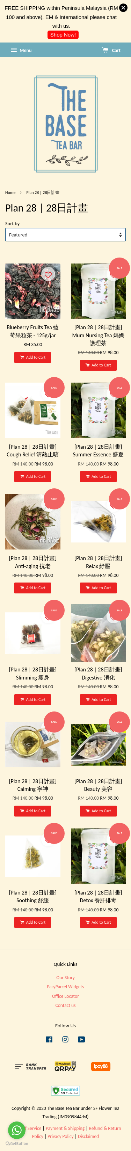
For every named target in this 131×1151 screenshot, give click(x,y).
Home (10, 192)
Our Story (65, 978)
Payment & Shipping (65, 1128)
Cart (111, 50)
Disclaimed (88, 1136)
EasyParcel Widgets (65, 987)
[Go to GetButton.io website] (17, 1144)
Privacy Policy (60, 1136)
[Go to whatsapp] (17, 1130)
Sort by (12, 223)
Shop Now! (63, 35)
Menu (20, 50)
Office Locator (65, 996)
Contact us (65, 1005)
